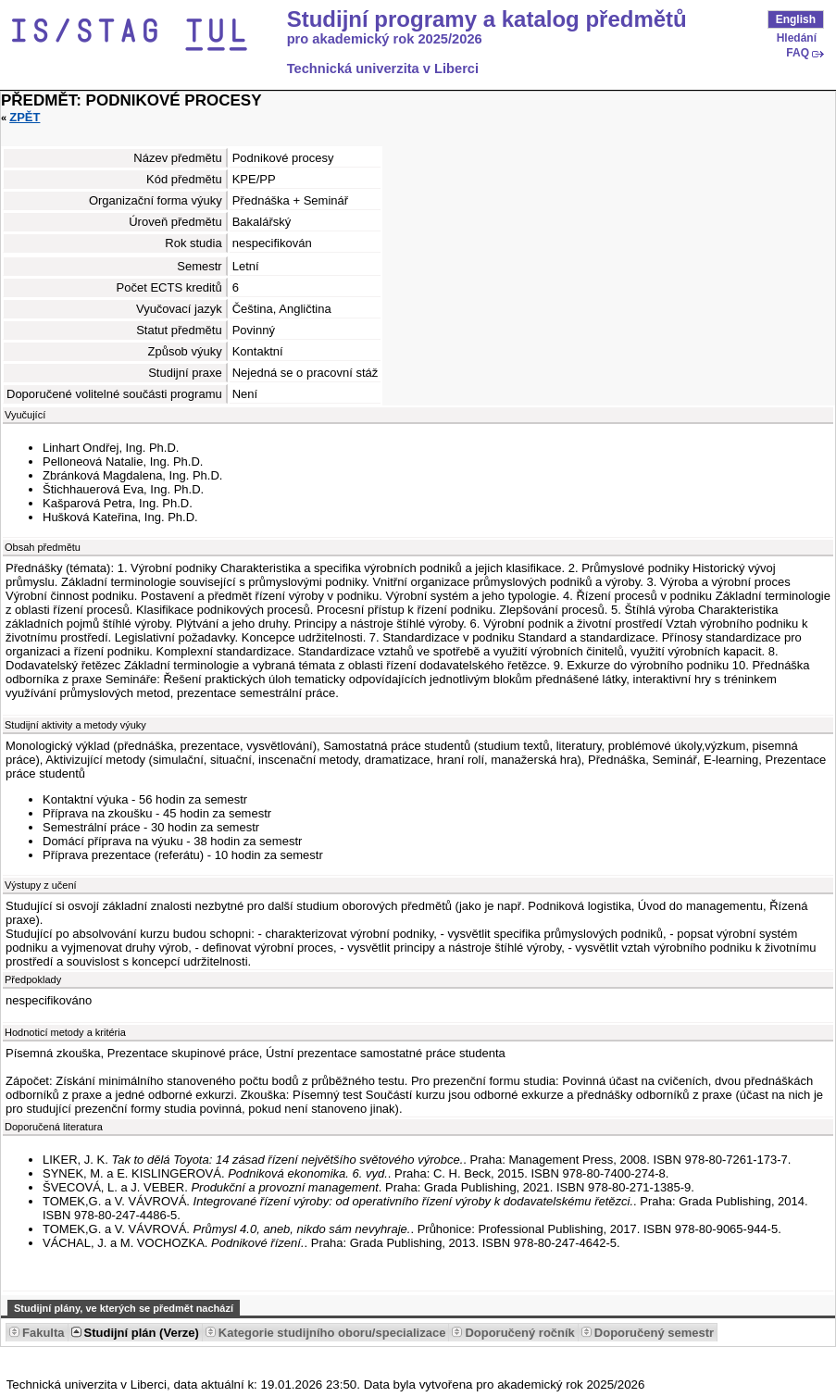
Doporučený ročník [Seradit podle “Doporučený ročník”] (519, 1333)
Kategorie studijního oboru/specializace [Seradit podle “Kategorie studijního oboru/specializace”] (332, 1333)
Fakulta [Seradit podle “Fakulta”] (43, 1333)
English (796, 19)
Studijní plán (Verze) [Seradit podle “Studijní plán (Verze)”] (141, 1333)
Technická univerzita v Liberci (383, 68)
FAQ (797, 52)
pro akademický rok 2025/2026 (384, 38)
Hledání (797, 37)
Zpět (24, 117)
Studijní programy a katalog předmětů (487, 19)
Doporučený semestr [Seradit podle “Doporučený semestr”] (654, 1333)
